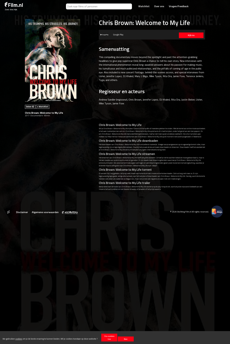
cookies (18, 338)
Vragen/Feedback (178, 6)
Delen (30, 106)
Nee (125, 339)
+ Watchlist (42, 106)
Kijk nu (190, 35)
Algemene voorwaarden (45, 212)
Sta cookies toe (109, 337)
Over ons (159, 6)
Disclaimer (22, 212)
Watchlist (144, 6)
